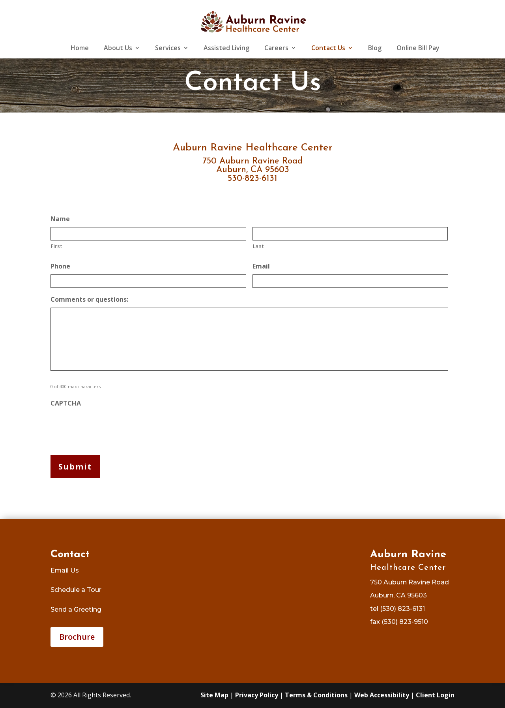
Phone (60, 266)
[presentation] (110, 426)
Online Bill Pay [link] (418, 48)
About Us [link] (118, 48)
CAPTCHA (65, 403)
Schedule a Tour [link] (75, 589)
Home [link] (80, 48)
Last (258, 246)
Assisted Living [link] (226, 48)
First (56, 246)
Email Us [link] (64, 570)
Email (261, 266)
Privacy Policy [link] (256, 695)
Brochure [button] (77, 636)
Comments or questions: (89, 299)
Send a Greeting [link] (75, 609)
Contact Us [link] (328, 48)
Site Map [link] (214, 695)
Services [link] (168, 48)
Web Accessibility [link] (381, 695)
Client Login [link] (435, 695)
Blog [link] (375, 48)
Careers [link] (276, 48)
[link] (253, 21)
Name (60, 219)
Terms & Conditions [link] (316, 695)
